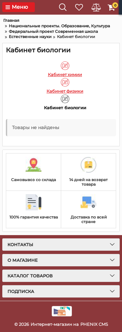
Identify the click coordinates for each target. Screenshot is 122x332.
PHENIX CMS (94, 324)
